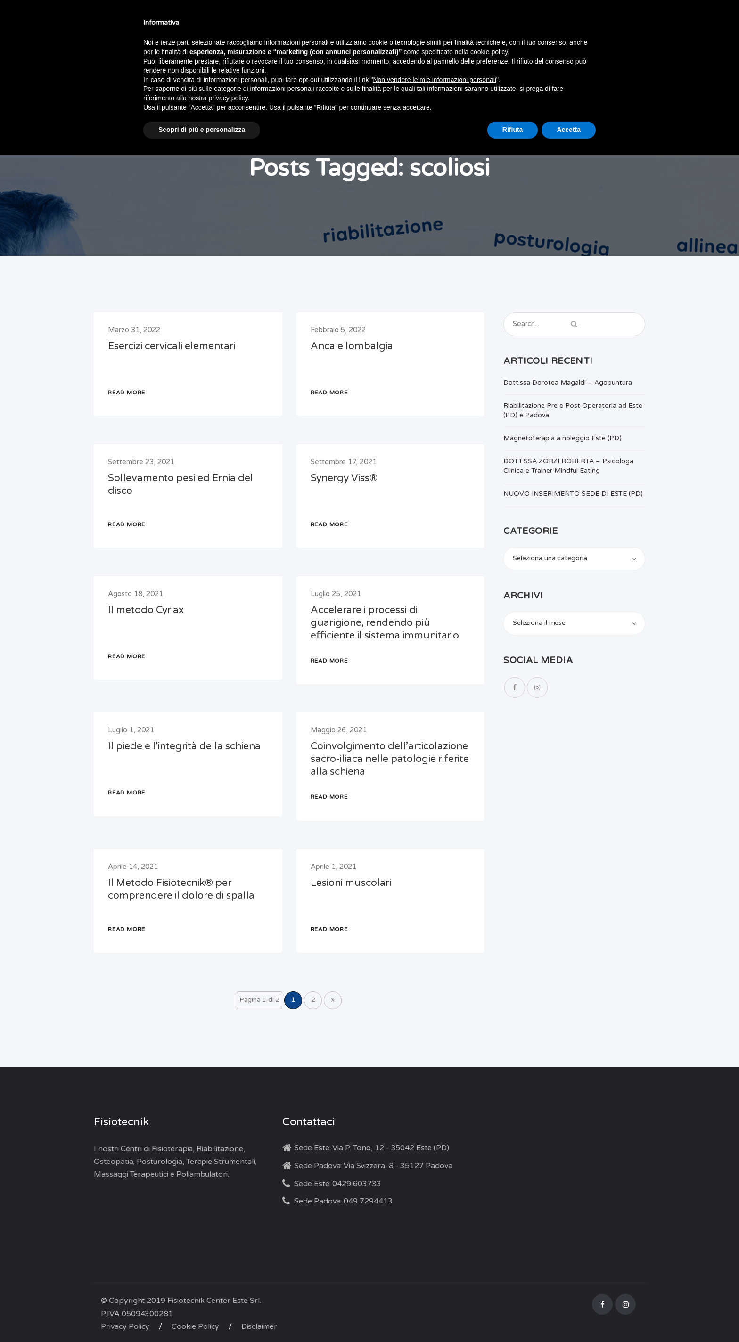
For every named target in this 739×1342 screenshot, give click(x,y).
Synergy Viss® (344, 478)
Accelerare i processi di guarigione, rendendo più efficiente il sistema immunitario (385, 622)
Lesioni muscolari (351, 883)
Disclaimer (259, 1326)
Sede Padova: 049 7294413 (343, 1201)
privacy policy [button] (228, 98)
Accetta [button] (569, 129)
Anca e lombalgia (352, 346)
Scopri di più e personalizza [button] (201, 129)
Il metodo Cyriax (146, 610)
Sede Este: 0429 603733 (337, 1183)
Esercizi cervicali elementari (171, 346)
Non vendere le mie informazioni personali (434, 79)
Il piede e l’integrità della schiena (184, 746)
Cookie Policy (195, 1326)
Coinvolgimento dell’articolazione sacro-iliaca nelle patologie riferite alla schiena (390, 758)
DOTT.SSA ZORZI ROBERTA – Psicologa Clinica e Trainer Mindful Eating (568, 466)
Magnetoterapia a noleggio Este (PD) (562, 438)
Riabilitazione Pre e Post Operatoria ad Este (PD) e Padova (572, 410)
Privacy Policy (125, 1326)
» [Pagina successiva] (333, 1000)
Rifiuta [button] (512, 129)
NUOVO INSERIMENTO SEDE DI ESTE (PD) (573, 494)
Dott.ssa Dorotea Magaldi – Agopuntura (567, 382)
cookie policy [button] (489, 52)
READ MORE (126, 392)
